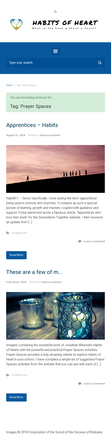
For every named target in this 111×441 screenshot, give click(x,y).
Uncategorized (19, 232)
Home (9, 85)
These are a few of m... (34, 272)
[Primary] (55, 51)
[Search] (55, 63)
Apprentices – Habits (32, 125)
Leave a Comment (94, 241)
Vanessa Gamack (50, 135)
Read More (16, 255)
